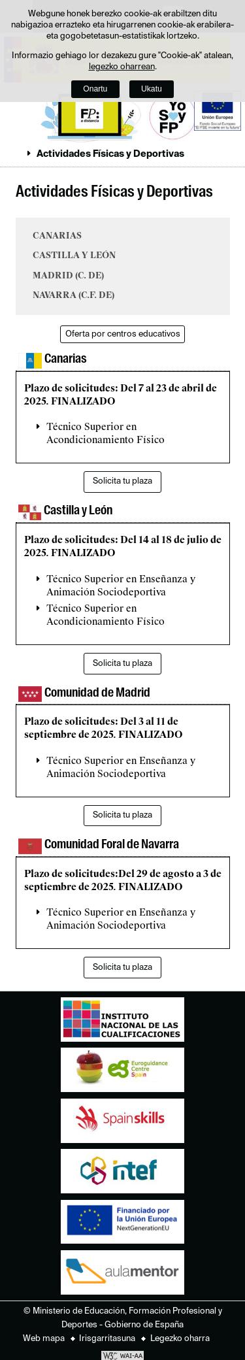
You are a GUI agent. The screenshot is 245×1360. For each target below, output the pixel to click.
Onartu (95, 88)
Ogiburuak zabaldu (15, 153)
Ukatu (151, 88)
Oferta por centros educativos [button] (122, 334)
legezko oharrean (122, 67)
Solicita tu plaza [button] (122, 481)
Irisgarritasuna (107, 1339)
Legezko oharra (180, 1339)
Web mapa (44, 1339)
